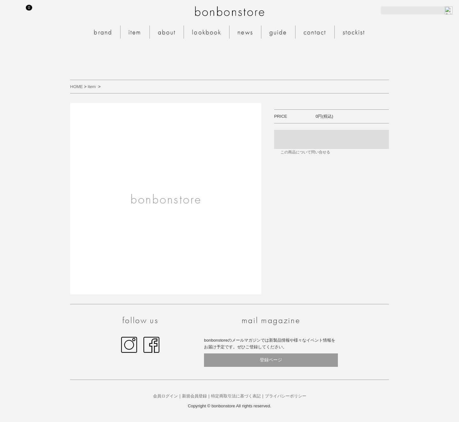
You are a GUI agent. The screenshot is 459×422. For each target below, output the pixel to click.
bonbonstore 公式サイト (229, 11)
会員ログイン (165, 396)
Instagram (129, 345)
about (167, 32)
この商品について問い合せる (305, 152)
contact (314, 32)
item (135, 32)
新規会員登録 (194, 396)
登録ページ (271, 359)
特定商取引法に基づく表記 (236, 396)
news (245, 32)
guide (278, 32)
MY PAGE (12, 10)
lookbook (206, 32)
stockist (354, 32)
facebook (151, 345)
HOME (76, 86)
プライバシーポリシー (285, 396)
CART (30, 8)
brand (103, 32)
